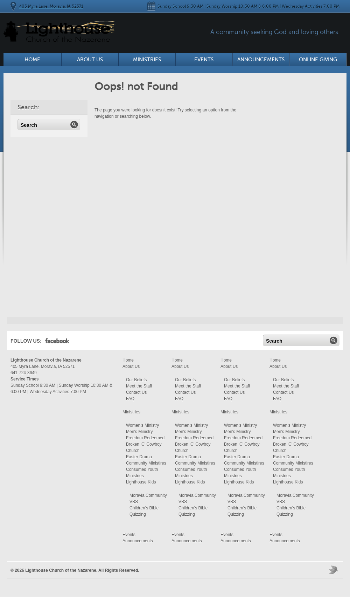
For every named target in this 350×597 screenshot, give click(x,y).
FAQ (130, 398)
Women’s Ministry (142, 425)
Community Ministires (146, 463)
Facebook (57, 342)
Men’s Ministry (139, 431)
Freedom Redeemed (145, 437)
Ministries (147, 59)
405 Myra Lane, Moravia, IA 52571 (51, 6)
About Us (90, 59)
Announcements (261, 59)
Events (204, 59)
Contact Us (136, 392)
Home (32, 59)
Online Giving (318, 59)
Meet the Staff (139, 386)
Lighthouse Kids (141, 482)
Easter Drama (139, 456)
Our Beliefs (136, 379)
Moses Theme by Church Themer (334, 569)
